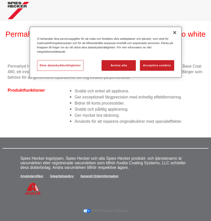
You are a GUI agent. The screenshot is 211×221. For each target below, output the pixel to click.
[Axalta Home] (18, 14)
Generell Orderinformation (99, 176)
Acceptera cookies (157, 65)
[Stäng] (174, 32)
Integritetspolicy (62, 176)
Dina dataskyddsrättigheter (60, 65)
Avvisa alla (118, 65)
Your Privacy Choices (105, 210)
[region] (105, 52)
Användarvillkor (31, 176)
